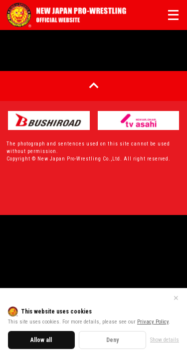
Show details (164, 339)
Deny (112, 340)
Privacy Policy (153, 321)
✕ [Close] (176, 298)
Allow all (41, 340)
